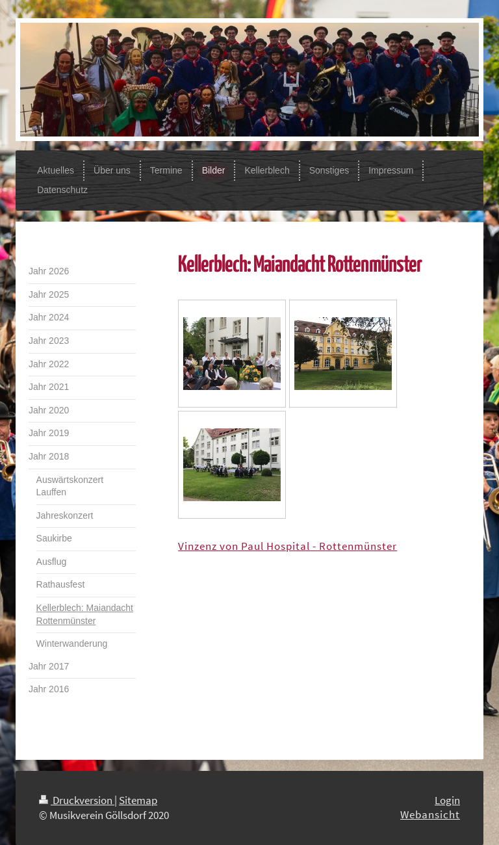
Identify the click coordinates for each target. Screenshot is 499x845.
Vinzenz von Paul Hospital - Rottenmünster (287, 546)
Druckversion (76, 800)
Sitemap (138, 800)
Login (447, 800)
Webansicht (430, 814)
